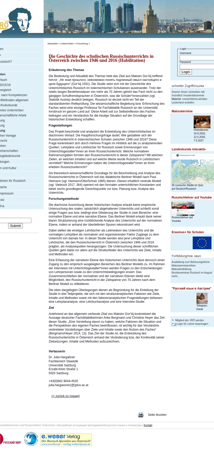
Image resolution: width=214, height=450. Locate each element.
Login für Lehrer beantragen (192, 323)
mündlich (177, 95)
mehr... (176, 276)
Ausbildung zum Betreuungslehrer (191, 262)
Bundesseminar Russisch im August (192, 272)
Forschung (82, 43)
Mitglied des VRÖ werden (189, 320)
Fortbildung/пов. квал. (187, 256)
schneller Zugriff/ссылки (188, 86)
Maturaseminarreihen (184, 265)
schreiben (194, 92)
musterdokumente (194, 95)
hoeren (176, 92)
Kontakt (148, 425)
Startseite (52, 43)
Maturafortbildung (181, 269)
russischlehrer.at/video (194, 99)
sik (203, 92)
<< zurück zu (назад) (65, 396)
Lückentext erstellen (183, 102)
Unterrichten (67, 43)
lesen (185, 92)
